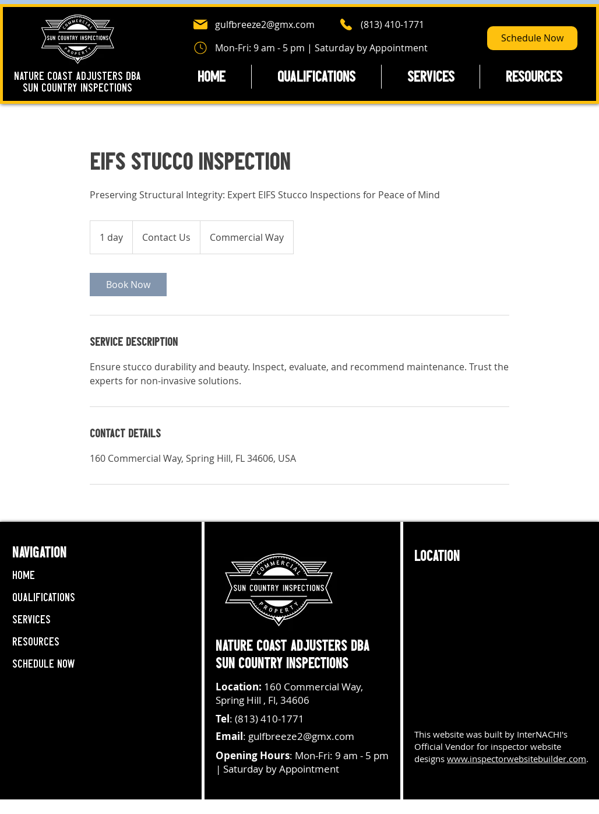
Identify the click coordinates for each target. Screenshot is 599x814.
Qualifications (43, 597)
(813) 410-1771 (269, 718)
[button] (533, 77)
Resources (35, 642)
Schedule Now (43, 664)
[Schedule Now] (532, 38)
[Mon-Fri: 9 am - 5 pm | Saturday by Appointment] (310, 47)
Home (23, 575)
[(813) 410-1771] (396, 24)
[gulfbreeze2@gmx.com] (261, 24)
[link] (128, 284)
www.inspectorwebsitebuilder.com (516, 758)
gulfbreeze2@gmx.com (301, 736)
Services (31, 619)
